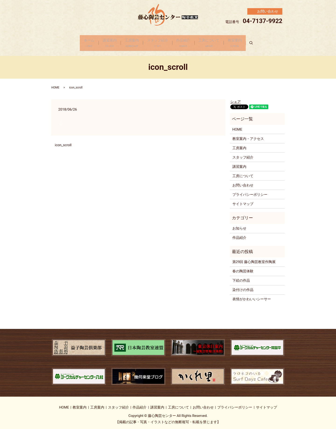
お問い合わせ (242, 182)
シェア (235, 98)
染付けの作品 (242, 286)
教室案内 (241, 41)
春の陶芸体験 (242, 268)
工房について (213, 41)
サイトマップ (242, 200)
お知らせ (239, 225)
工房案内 (129, 41)
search (261, 41)
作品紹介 (185, 41)
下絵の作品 (241, 277)
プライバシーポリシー (249, 191)
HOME (55, 84)
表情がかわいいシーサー (251, 296)
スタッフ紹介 (157, 41)
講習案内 (105, 41)
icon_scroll (63, 142)
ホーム (82, 41)
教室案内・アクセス (248, 135)
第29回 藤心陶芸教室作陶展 (254, 259)
